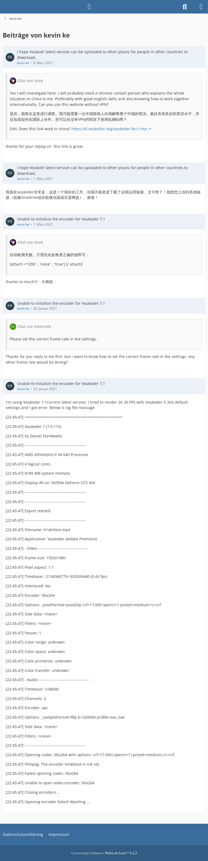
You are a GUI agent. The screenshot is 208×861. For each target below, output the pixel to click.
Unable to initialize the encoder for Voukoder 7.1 (61, 219)
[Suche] (184, 6)
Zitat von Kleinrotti (34, 326)
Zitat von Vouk (30, 80)
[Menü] (201, 6)
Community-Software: (104, 853)
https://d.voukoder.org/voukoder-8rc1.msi (109, 128)
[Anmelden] (89, 7)
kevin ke (23, 62)
